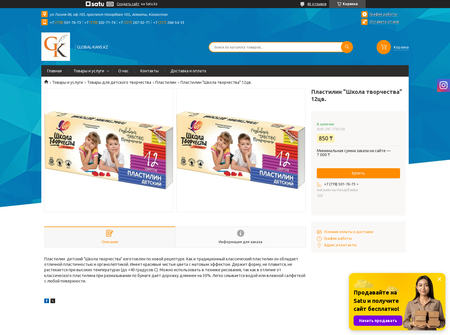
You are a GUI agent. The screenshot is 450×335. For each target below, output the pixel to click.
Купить (358, 173)
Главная (54, 71)
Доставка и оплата (188, 71)
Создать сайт (128, 4)
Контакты (149, 71)
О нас (123, 71)
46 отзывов (316, 4)
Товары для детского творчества (119, 82)
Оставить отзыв (384, 22)
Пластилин (165, 82)
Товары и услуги (88, 71)
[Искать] (347, 47)
